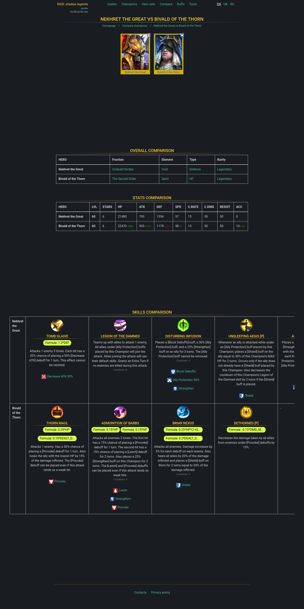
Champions (129, 4)
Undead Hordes (123, 169)
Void (165, 169)
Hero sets (148, 4)
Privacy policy (160, 592)
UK (225, 4)
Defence (195, 169)
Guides (112, 4)
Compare (166, 4)
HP (191, 179)
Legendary (224, 169)
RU (232, 4)
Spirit (165, 179)
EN (219, 4)
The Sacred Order (124, 179)
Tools (193, 4)
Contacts (140, 592)
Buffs (180, 4)
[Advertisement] (152, 108)
